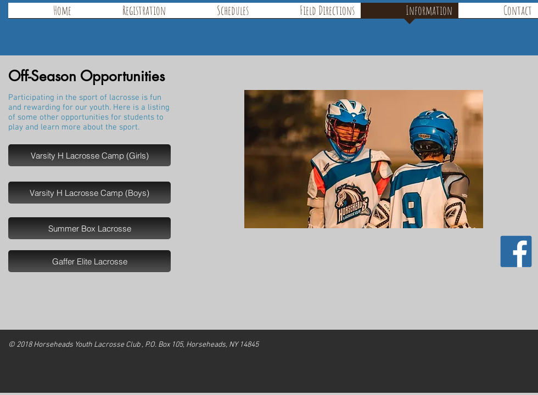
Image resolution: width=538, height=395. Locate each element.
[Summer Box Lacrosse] (89, 228)
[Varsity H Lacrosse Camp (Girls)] (89, 155)
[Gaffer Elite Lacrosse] (89, 261)
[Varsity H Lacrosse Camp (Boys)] (89, 193)
